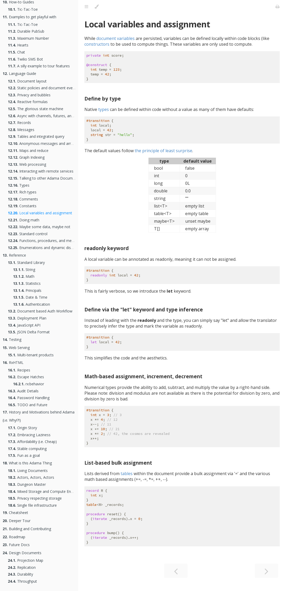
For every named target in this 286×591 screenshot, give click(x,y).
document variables (115, 38)
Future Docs (16, 544)
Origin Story (22, 427)
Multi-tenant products (31, 354)
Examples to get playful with (29, 16)
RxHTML (13, 362)
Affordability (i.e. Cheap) (32, 441)
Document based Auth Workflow (40, 311)
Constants (22, 205)
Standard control (27, 233)
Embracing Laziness (29, 434)
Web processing (27, 164)
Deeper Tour (16, 520)
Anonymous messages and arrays (42, 143)
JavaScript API (24, 325)
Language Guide (19, 73)
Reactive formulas (28, 101)
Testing (12, 339)
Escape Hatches (26, 376)
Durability (20, 574)
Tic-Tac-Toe (23, 9)
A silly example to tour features (39, 65)
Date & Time (30, 297)
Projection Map (25, 560)
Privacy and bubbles (29, 94)
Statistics (27, 283)
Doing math (23, 219)
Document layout (27, 81)
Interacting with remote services (40, 171)
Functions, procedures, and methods (44, 240)
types (103, 109)
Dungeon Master (27, 484)
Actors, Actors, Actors (31, 477)
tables (127, 473)
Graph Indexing (26, 157)
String (24, 269)
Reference (14, 255)
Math (23, 276)
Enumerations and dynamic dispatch (44, 247)
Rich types (22, 192)
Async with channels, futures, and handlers (48, 115)
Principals (27, 290)
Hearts (18, 45)
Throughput (22, 581)
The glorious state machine (35, 108)
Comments (23, 199)
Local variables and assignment (40, 212)
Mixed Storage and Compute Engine (43, 491)
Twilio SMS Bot (25, 59)
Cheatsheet (15, 512)
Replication (22, 567)
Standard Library (26, 262)
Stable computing (27, 448)
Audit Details (23, 390)
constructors (96, 44)
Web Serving (16, 347)
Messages (21, 129)
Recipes (19, 370)
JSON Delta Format (29, 331)
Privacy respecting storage (35, 498)
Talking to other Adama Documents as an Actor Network (62, 178)
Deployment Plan (27, 318)
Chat (16, 52)
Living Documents (28, 470)
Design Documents (22, 552)
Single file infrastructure (32, 505)
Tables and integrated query (36, 136)
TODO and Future (27, 404)
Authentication (31, 304)
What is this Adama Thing (27, 462)
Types (18, 185)
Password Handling (28, 397)
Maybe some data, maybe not (39, 226)
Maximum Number (28, 38)
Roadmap (14, 536)
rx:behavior (28, 383)
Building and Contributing (27, 528)
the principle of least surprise (163, 150)
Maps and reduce (28, 150)
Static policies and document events (43, 87)
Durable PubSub (26, 31)
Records (19, 122)
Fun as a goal (24, 455)
